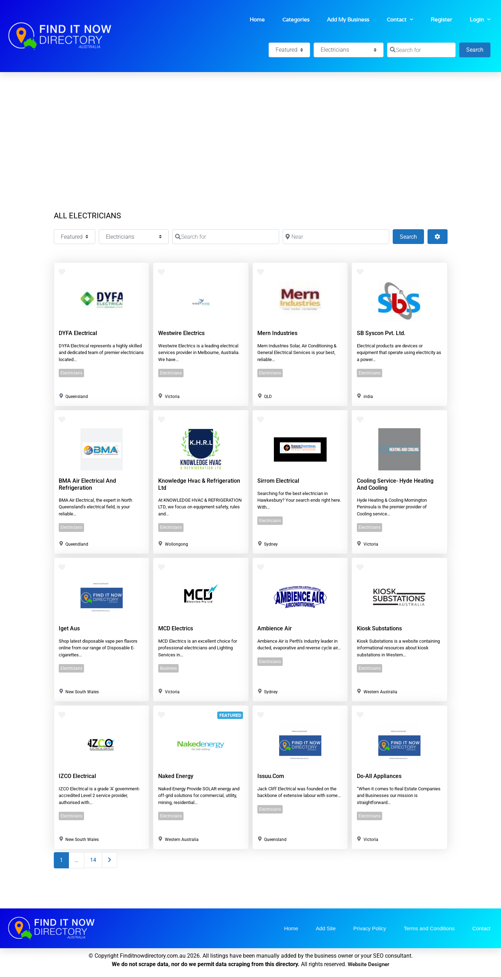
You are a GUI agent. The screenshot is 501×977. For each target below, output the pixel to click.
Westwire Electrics (181, 333)
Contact (400, 19)
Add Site (326, 928)
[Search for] (421, 50)
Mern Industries (277, 333)
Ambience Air (274, 628)
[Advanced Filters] (437, 236)
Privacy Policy (369, 928)
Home (257, 19)
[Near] (336, 236)
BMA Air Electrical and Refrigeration (87, 484)
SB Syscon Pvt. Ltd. (381, 333)
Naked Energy (175, 776)
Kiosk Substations (379, 628)
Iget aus (69, 628)
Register (441, 19)
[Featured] (289, 50)
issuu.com (270, 776)
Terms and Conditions (429, 928)
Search (478, 49)
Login (480, 19)
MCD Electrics (175, 628)
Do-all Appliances (379, 776)
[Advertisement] (251, 125)
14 (93, 860)
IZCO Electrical (77, 776)
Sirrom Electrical (278, 480)
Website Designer (368, 964)
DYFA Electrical (78, 333)
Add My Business (348, 19)
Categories (295, 19)
